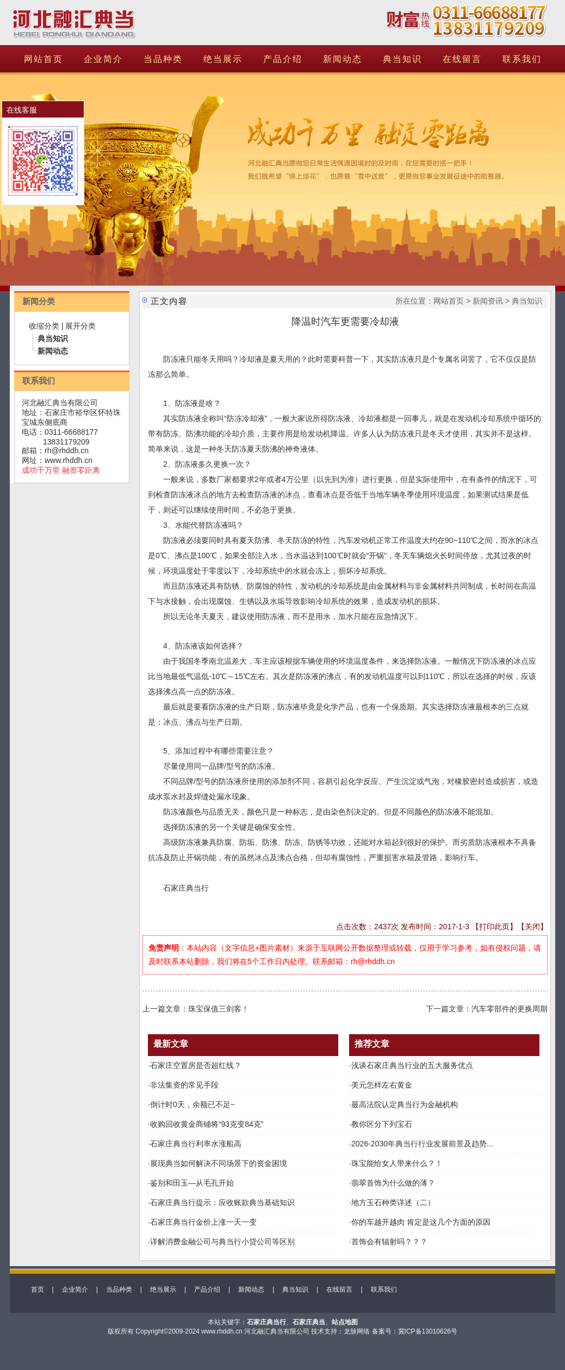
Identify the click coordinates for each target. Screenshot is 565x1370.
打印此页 (494, 926)
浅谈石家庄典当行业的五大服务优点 (412, 1065)
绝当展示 (223, 59)
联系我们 (522, 59)
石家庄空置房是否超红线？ (195, 1065)
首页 (37, 1289)
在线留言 (462, 59)
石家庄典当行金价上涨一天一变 (203, 1222)
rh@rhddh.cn (67, 450)
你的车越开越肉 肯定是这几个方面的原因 (421, 1222)
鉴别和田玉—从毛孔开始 (192, 1182)
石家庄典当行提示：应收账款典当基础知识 (222, 1202)
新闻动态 (342, 59)
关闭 (532, 926)
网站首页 (43, 59)
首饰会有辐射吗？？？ (389, 1241)
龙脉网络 (357, 1331)
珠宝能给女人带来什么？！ (397, 1163)
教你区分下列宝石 (381, 1124)
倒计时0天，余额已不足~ (192, 1104)
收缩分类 (44, 326)
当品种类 (163, 59)
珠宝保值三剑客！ (218, 1008)
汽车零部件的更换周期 (509, 1008)
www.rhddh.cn (68, 460)
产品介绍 (282, 59)
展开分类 (80, 326)
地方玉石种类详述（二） (393, 1202)
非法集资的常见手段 (184, 1085)
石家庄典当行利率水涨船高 (195, 1143)
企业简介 (103, 59)
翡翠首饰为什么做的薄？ (393, 1182)
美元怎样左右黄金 (381, 1085)
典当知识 (402, 59)
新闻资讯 (488, 301)
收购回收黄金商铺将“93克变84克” (206, 1124)
